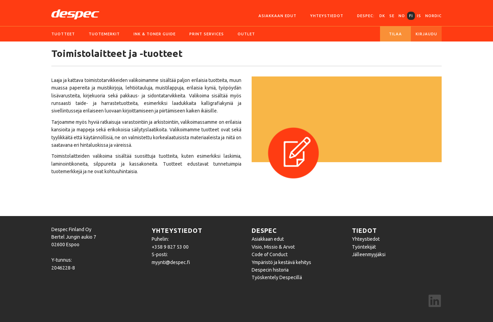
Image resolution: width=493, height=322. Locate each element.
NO (402, 16)
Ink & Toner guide (155, 34)
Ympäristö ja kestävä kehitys (281, 262)
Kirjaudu (426, 34)
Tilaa (395, 34)
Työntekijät (364, 247)
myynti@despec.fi (171, 262)
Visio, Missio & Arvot (273, 247)
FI (411, 16)
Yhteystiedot (326, 16)
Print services (206, 34)
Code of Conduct (270, 254)
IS (419, 16)
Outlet (246, 34)
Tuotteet (63, 34)
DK (382, 16)
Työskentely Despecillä (277, 277)
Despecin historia (270, 270)
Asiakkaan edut (277, 16)
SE (391, 16)
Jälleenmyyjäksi (368, 254)
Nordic (433, 16)
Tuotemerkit (104, 34)
